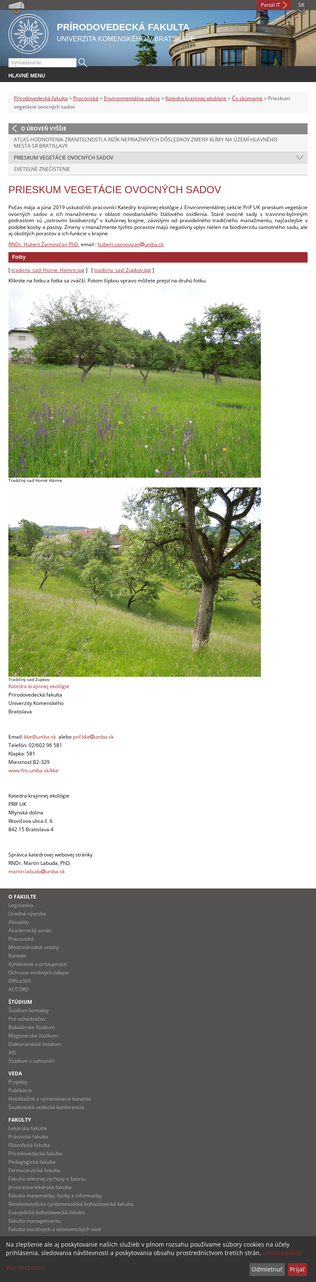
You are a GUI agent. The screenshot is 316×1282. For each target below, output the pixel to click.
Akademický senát (29, 930)
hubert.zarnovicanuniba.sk (131, 244)
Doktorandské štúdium (34, 1044)
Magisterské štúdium (33, 1035)
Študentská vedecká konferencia (46, 1107)
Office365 (19, 980)
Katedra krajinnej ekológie (195, 98)
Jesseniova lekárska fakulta (40, 1187)
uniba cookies (282, 1253)
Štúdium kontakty (28, 1010)
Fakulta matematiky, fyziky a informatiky (55, 1195)
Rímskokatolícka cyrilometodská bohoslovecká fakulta (70, 1204)
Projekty (17, 1081)
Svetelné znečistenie (42, 169)
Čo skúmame (247, 98)
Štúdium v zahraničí (31, 1060)
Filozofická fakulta (29, 1145)
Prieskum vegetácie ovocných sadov (63, 157)
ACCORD (18, 989)
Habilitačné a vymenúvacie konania (49, 1098)
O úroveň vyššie (43, 128)
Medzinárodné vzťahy (33, 947)
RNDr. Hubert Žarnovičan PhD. (44, 244)
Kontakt (17, 955)
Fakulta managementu (34, 1220)
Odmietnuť (267, 1269)
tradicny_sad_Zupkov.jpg (122, 270)
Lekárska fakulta (27, 1128)
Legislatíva (20, 905)
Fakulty (19, 1119)
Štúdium (20, 1001)
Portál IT (270, 4)
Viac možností (25, 1267)
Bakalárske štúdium (31, 1027)
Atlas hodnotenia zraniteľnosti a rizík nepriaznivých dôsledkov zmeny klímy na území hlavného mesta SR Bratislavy (145, 143)
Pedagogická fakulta (32, 1161)
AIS (12, 1052)
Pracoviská (85, 98)
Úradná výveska (27, 913)
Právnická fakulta (28, 1136)
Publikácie (20, 1090)
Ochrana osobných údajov (38, 972)
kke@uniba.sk (40, 736)
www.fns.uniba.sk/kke (33, 770)
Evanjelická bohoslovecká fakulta (46, 1212)
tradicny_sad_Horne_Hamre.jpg (48, 270)
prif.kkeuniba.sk (93, 736)
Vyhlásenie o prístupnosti (37, 964)
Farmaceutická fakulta (34, 1170)
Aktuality (18, 922)
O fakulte (22, 896)
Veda (15, 1073)
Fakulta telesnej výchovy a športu (46, 1178)
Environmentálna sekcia (132, 98)
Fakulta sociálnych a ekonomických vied (54, 1229)
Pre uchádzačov (26, 1018)
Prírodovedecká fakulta (41, 98)
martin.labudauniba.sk (36, 871)
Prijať (297, 1269)
